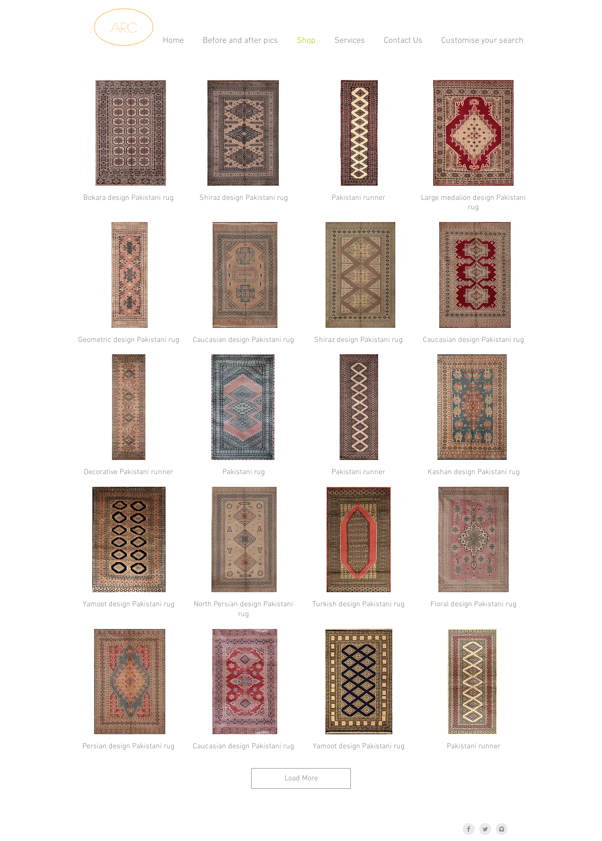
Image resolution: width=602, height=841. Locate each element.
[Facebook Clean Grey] (469, 829)
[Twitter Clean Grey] (485, 829)
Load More (301, 778)
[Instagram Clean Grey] (501, 829)
